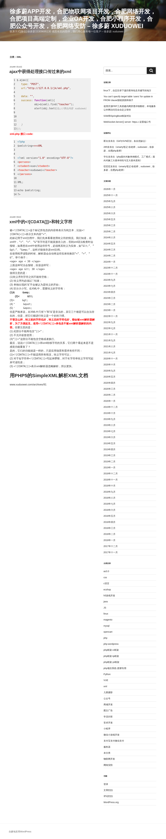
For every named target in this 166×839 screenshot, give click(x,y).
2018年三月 (109, 528)
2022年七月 (109, 328)
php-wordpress (111, 644)
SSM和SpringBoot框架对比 (117, 116)
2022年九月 (109, 322)
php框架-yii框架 (111, 662)
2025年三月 (109, 225)
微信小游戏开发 (111, 734)
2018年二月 (109, 534)
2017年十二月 (111, 546)
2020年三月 (109, 389)
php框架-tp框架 (111, 656)
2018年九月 (109, 491)
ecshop (107, 589)
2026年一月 (109, 189)
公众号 (107, 698)
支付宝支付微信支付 (114, 740)
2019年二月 (109, 461)
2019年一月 (109, 467)
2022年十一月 (111, 316)
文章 (108, 790)
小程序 (107, 728)
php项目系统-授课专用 (115, 668)
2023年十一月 (111, 274)
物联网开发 (109, 759)
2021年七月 (109, 352)
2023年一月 (109, 310)
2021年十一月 (111, 334)
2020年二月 (109, 395)
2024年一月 (109, 261)
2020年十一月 (111, 358)
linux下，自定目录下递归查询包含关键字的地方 (127, 90)
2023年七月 (109, 286)
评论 (108, 796)
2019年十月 (109, 413)
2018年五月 (109, 516)
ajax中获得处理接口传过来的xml (40, 71)
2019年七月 (109, 431)
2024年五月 (109, 243)
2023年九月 (109, 280)
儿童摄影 (108, 692)
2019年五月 (109, 443)
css (105, 577)
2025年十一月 (111, 195)
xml (105, 686)
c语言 (106, 583)
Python (107, 674)
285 (105, 147)
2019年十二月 (111, 407)
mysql (107, 626)
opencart (108, 632)
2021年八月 (109, 346)
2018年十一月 (111, 479)
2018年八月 (109, 497)
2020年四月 (109, 383)
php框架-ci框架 (111, 650)
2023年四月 (109, 292)
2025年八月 (109, 207)
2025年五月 (109, 219)
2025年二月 (109, 231)
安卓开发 (108, 722)
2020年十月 (109, 364)
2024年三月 (109, 249)
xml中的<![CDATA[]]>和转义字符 (40, 221)
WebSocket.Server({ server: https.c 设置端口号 (127, 122)
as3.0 (106, 571)
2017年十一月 (111, 552)
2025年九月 (109, 201)
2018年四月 (109, 522)
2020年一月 (109, 401)
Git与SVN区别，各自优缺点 (131, 141)
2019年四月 (109, 449)
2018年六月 (109, 510)
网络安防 (108, 765)
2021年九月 (109, 340)
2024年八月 (109, 237)
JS (105, 607)
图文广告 (108, 710)
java (106, 601)
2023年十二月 (111, 267)
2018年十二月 (111, 473)
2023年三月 (109, 298)
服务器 (107, 747)
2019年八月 (109, 425)
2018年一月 (109, 540)
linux (106, 613)
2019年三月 (109, 455)
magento (108, 619)
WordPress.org (111, 802)
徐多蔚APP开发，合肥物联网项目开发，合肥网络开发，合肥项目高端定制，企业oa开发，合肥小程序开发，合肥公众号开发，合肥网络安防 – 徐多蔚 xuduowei (83, 18)
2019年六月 (109, 437)
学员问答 (108, 716)
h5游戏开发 (109, 595)
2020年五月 (109, 376)
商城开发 (108, 704)
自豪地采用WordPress (20, 831)
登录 (106, 784)
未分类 (107, 753)
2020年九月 (109, 370)
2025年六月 (109, 213)
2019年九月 (109, 419)
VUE (106, 680)
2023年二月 (109, 304)
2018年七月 (109, 503)
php (105, 638)
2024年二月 (109, 255)
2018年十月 (109, 485)
